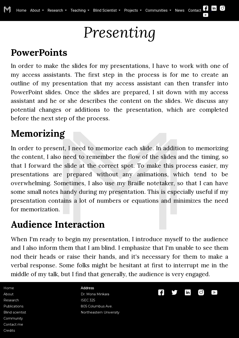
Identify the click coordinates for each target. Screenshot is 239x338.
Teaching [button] (78, 10)
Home (22, 10)
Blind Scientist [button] (105, 10)
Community (13, 318)
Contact (194, 10)
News (179, 10)
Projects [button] (131, 10)
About (9, 294)
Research (11, 300)
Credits (9, 330)
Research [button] (56, 10)
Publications (13, 306)
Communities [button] (157, 10)
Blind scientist (15, 312)
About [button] (35, 10)
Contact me (13, 324)
